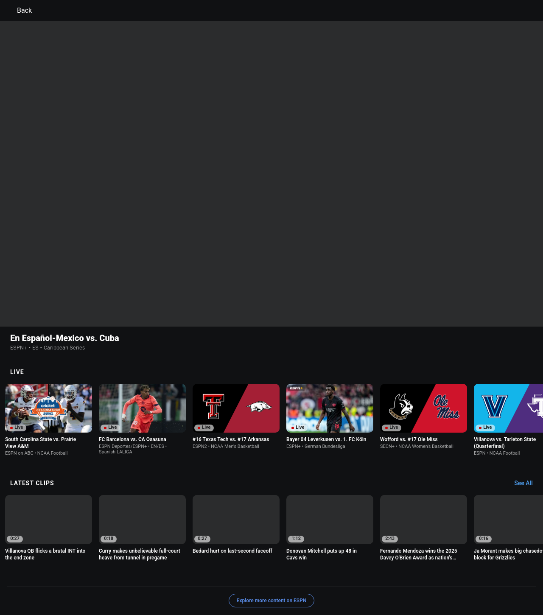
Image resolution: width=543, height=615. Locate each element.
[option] (48, 365)
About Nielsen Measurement (376, 575)
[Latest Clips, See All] (527, 428)
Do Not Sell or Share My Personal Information (103, 582)
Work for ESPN (274, 582)
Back (19, 11)
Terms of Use (64, 575)
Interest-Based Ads (312, 575)
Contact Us (179, 582)
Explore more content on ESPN (272, 545)
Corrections (313, 582)
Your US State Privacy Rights (164, 575)
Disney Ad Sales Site (224, 582)
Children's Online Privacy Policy (244, 575)
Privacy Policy (104, 575)
